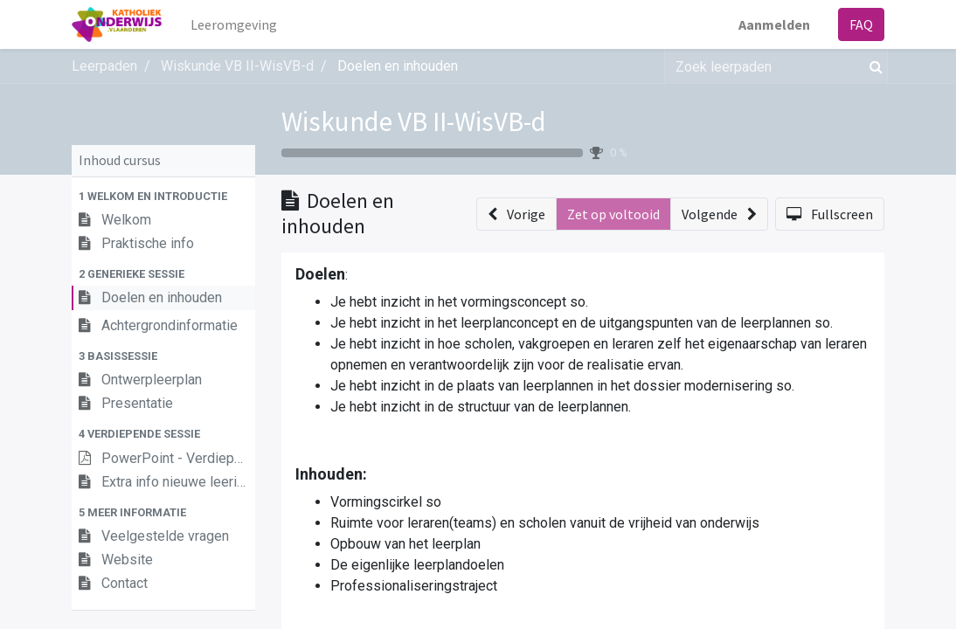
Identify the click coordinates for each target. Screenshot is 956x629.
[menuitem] (234, 24)
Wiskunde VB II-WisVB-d (413, 121)
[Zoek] (872, 66)
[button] (163, 196)
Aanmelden (774, 24)
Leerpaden (104, 66)
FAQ (861, 24)
